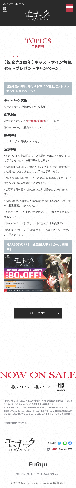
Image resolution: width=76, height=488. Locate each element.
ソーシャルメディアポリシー (48, 473)
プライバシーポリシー (25, 473)
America (63, 449)
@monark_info (36, 120)
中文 (70, 448)
